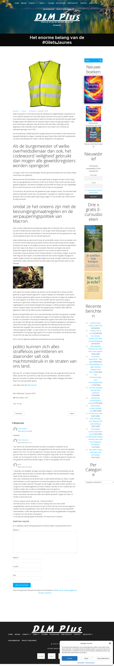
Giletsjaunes (33, 113)
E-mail (16, 568)
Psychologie (61, 4)
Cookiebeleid (80, 662)
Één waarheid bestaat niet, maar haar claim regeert (95, 351)
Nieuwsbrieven (48, 10)
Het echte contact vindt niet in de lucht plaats (95, 454)
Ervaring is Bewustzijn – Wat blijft (95, 361)
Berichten (16, 113)
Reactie (16, 532)
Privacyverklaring (89, 662)
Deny (86, 658)
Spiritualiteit (73, 4)
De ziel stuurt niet (95, 415)
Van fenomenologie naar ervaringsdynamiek (95, 382)
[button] (110, 643)
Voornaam (93, 177)
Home (17, 4)
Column (51, 4)
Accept (69, 658)
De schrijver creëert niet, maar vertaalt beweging (95, 340)
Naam (16, 560)
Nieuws (24, 4)
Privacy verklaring (63, 10)
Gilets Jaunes (32, 387)
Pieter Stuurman (23, 442)
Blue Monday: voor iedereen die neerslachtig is (95, 423)
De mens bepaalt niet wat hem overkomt (95, 392)
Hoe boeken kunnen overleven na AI (95, 433)
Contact (83, 4)
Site (14, 577)
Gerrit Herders (22, 431)
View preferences (103, 658)
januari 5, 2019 (43, 113)
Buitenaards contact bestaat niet (95, 410)
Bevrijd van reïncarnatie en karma (95, 402)
